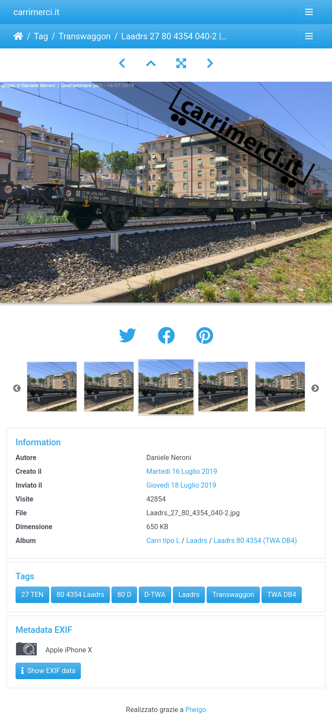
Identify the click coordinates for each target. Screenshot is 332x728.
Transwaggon (84, 36)
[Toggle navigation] (309, 12)
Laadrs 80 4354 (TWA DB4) (255, 540)
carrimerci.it (36, 12)
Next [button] (315, 388)
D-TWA (155, 595)
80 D (124, 595)
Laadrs (197, 540)
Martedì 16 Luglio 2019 (182, 471)
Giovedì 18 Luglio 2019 (182, 485)
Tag (41, 36)
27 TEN (32, 595)
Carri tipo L (163, 540)
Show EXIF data (48, 671)
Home (18, 36)
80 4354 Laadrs (81, 595)
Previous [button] (17, 388)
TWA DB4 (281, 595)
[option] (51, 386)
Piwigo (195, 710)
